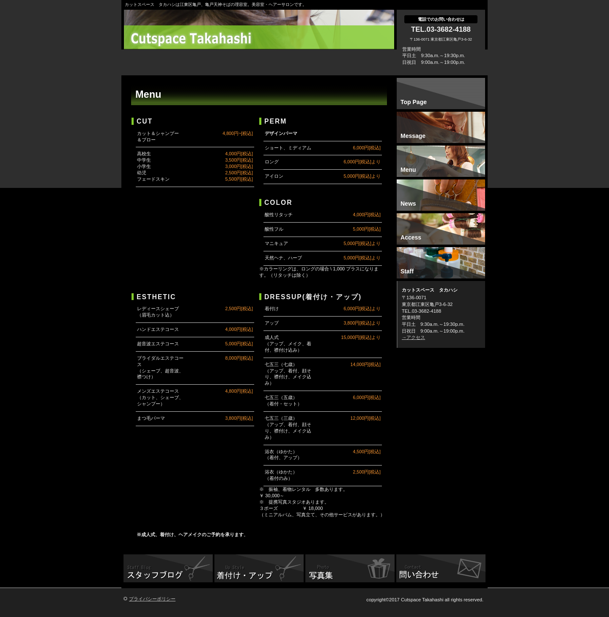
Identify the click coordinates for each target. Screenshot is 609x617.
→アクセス (413, 337)
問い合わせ (440, 569)
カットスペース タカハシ (261, 38)
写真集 (349, 569)
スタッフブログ (168, 569)
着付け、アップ (259, 569)
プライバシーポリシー (152, 598)
